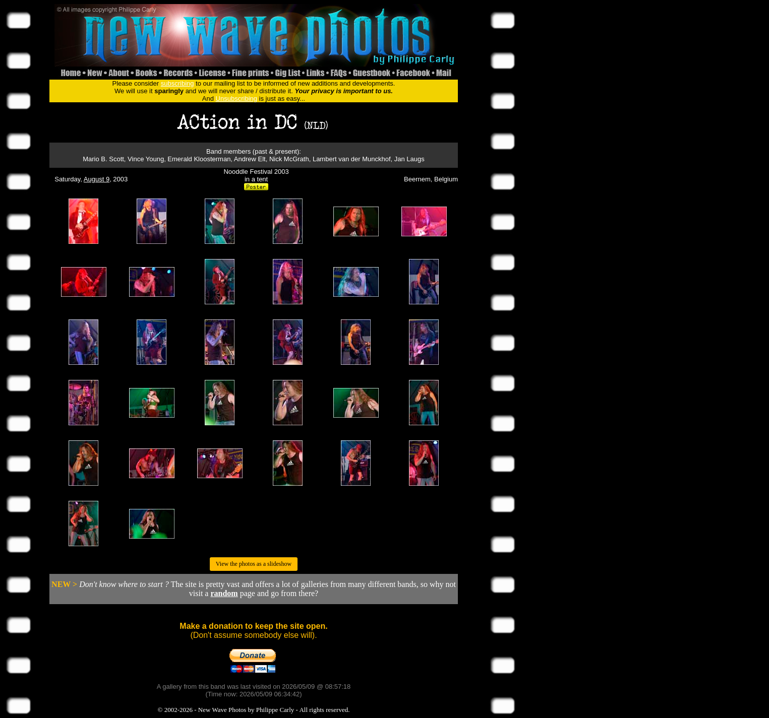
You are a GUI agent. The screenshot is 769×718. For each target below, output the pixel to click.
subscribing (177, 83)
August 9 (96, 179)
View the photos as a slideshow (253, 563)
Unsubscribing (236, 98)
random (224, 593)
